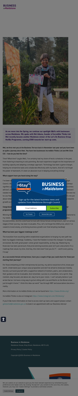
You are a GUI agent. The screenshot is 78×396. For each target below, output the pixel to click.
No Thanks (29, 214)
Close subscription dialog (66, 179)
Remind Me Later (47, 214)
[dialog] (39, 199)
